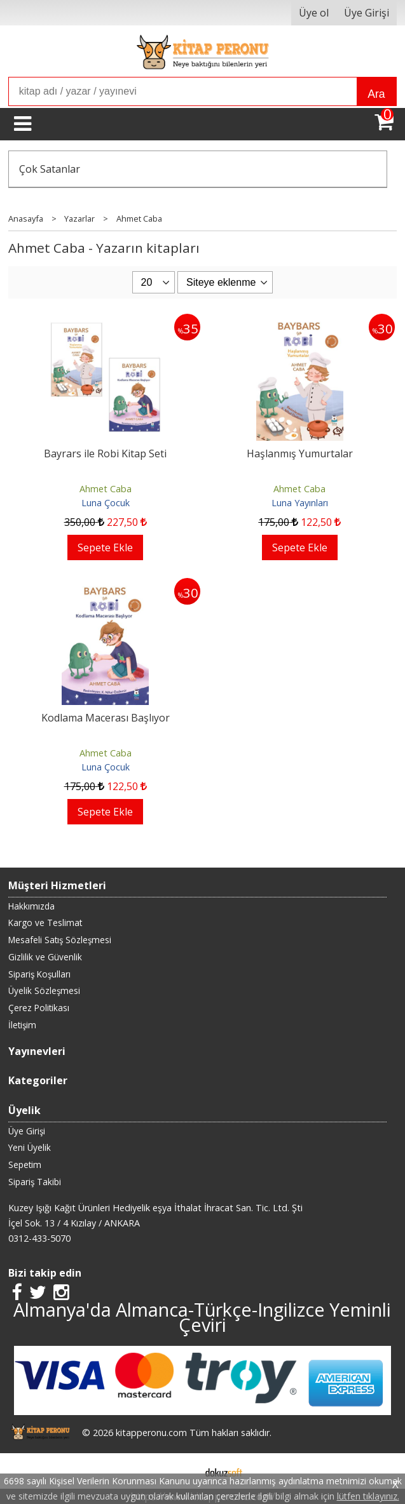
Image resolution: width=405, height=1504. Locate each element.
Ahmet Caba (105, 489)
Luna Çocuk (105, 503)
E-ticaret (182, 1471)
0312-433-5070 (39, 1238)
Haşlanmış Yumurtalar (300, 453)
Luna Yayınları (299, 503)
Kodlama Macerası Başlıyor (105, 718)
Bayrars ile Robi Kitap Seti (105, 453)
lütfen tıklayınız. (368, 1496)
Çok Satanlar (49, 169)
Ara (376, 94)
